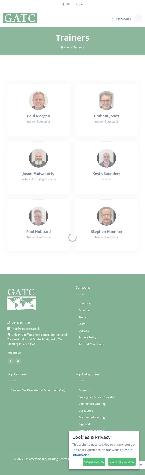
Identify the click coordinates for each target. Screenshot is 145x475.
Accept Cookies (94, 461)
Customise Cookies (122, 461)
